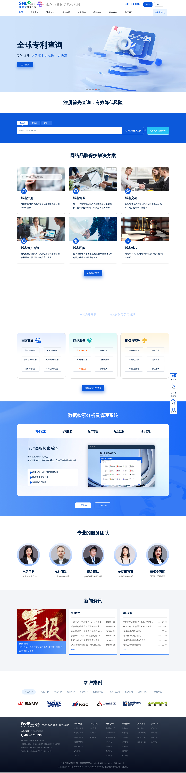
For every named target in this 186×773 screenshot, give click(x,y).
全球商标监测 (110, 738)
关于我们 (129, 12)
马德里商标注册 (52, 360)
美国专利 (125, 733)
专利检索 (125, 729)
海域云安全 (108, 764)
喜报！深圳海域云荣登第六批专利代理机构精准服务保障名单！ (40, 649)
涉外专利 (50, 12)
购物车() (160, 12)
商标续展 (103, 351)
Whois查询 (77, 752)
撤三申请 (155, 369)
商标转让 (82, 369)
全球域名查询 (78, 733)
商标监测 (103, 369)
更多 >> (74, 650)
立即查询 (25, 65)
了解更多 (103, 506)
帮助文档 (154, 738)
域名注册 (66, 12)
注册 (148, 4)
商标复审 (109, 747)
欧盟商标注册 (52, 351)
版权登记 (140, 729)
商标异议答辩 (134, 360)
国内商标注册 (82, 360)
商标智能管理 (134, 369)
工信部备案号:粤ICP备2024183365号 (70, 767)
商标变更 (155, 360)
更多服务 (113, 12)
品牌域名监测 (78, 738)
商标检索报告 (104, 360)
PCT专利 (125, 756)
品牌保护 (97, 12)
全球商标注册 (110, 729)
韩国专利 (125, 747)
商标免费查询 (82, 351)
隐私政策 (125, 767)
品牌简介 (154, 729)
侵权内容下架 (78, 747)
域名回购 (82, 12)
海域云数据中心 (119, 764)
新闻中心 (154, 742)
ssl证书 (76, 756)
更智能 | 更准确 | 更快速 (49, 55)
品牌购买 (93, 738)
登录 (159, 4)
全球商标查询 (110, 733)
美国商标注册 (30, 351)
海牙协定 (125, 752)
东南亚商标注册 (52, 369)
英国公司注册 (142, 738)
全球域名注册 (78, 729)
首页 (21, 12)
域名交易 (93, 733)
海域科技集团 (98, 764)
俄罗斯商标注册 (30, 360)
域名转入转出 (78, 742)
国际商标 (34, 12)
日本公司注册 (142, 733)
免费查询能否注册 (133, 131)
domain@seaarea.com (36, 741)
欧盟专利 (125, 738)
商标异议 (155, 351)
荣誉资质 (154, 733)
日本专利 (125, 742)
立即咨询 (83, 506)
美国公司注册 (142, 742)
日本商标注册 (30, 369)
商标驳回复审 (134, 351)
